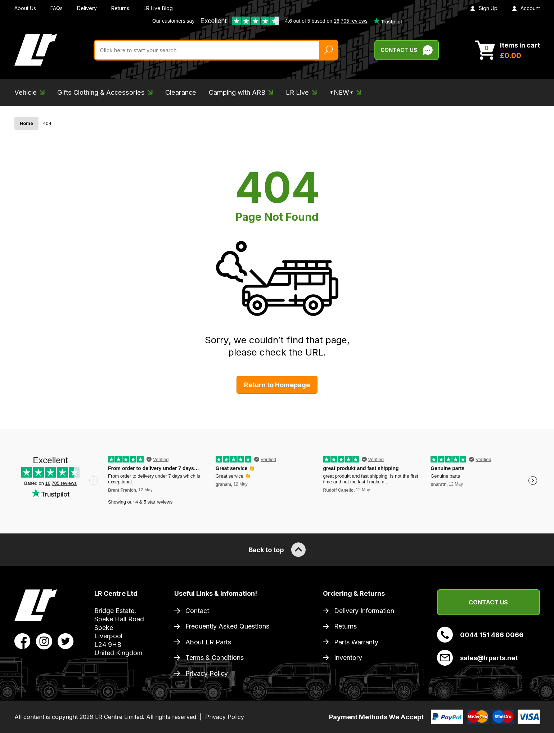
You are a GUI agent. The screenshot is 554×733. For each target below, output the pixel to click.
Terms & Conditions (214, 657)
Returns (120, 8)
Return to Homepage (277, 385)
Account (526, 8)
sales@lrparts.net (477, 658)
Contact (197, 610)
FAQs (56, 8)
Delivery (87, 8)
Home (26, 123)
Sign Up (483, 8)
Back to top (276, 549)
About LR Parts (208, 642)
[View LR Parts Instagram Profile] (44, 640)
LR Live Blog (158, 8)
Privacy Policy (206, 673)
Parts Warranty (356, 642)
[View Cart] (507, 50)
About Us (25, 8)
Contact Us (488, 602)
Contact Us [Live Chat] (406, 50)
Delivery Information (364, 610)
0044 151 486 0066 (480, 635)
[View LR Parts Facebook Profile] (22, 640)
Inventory (348, 657)
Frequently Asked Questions (227, 626)
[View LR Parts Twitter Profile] (66, 640)
